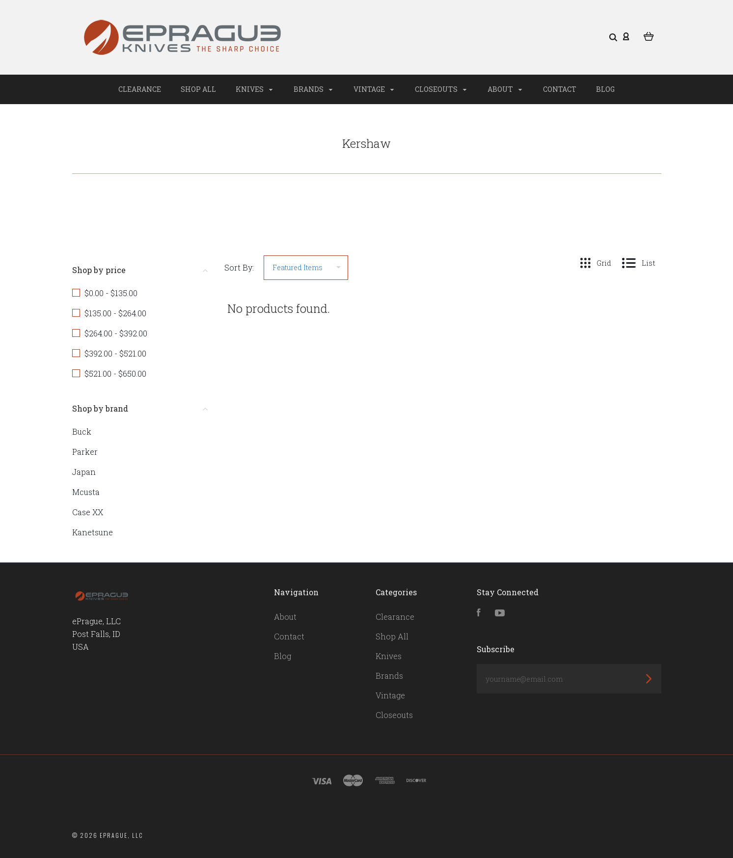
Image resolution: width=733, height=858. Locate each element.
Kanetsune (92, 532)
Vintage (373, 89)
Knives (254, 89)
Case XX (87, 512)
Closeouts (440, 89)
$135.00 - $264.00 (115, 313)
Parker (85, 451)
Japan (84, 472)
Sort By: (239, 267)
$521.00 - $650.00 (115, 373)
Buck (81, 431)
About (505, 89)
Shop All (198, 89)
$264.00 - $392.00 (115, 333)
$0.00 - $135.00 (110, 293)
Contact (559, 89)
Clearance (139, 89)
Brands (313, 89)
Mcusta (86, 492)
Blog (605, 89)
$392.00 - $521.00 (115, 353)
